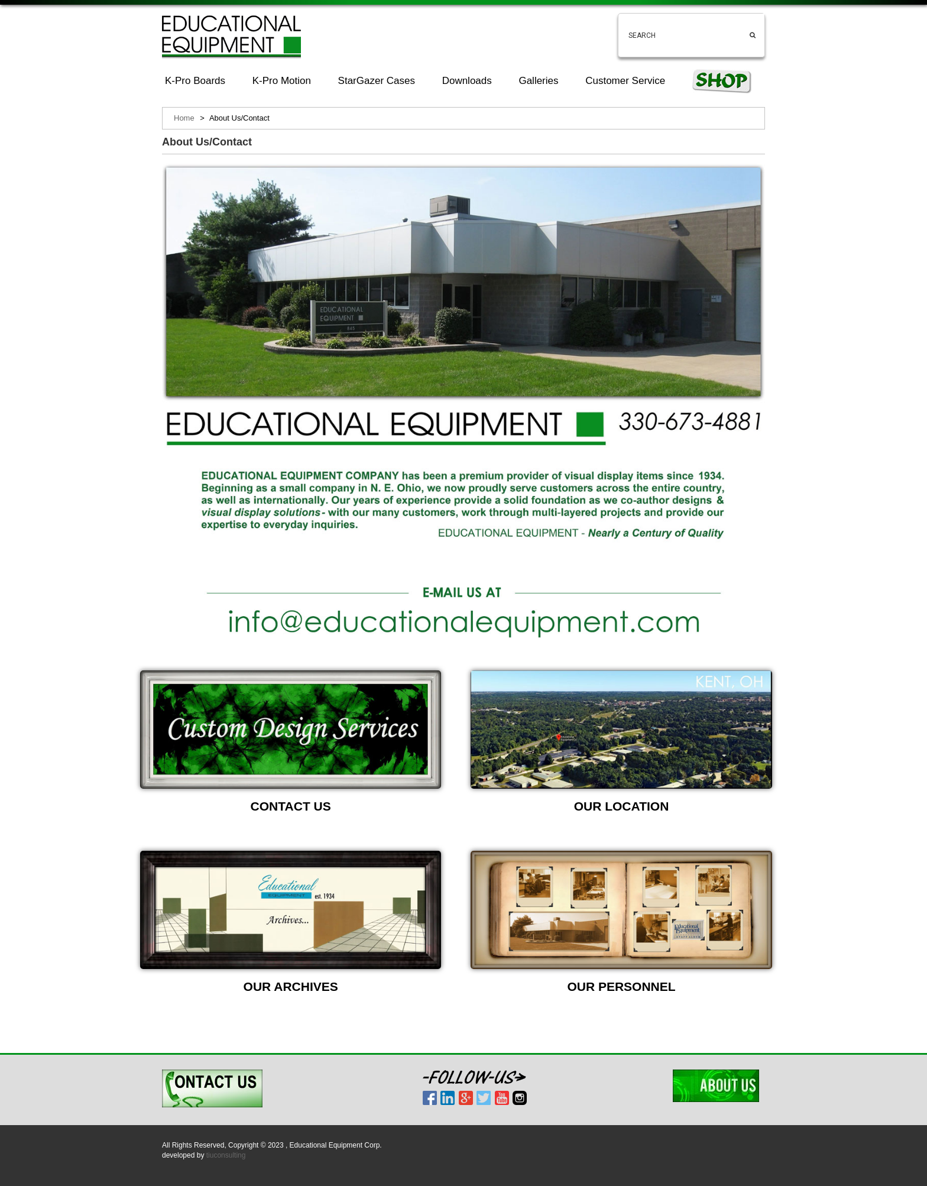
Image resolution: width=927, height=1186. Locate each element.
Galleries (538, 80)
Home (184, 118)
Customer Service (625, 80)
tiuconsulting (226, 1155)
